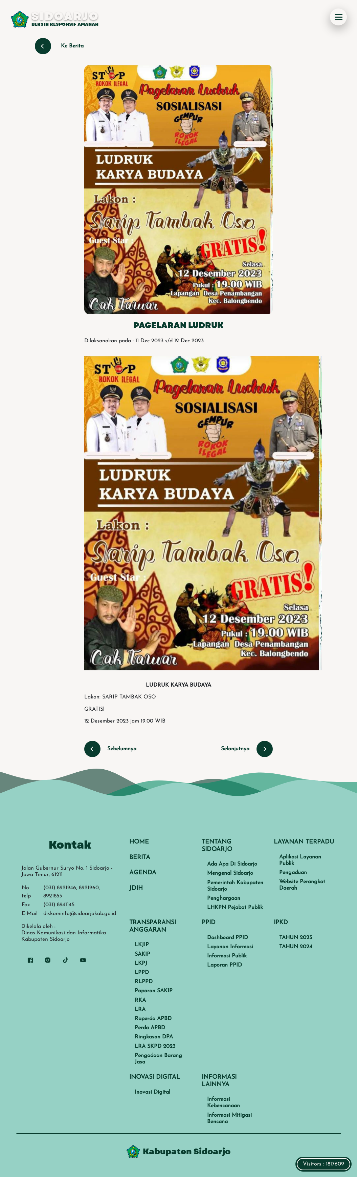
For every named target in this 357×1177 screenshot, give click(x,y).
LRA (140, 1009)
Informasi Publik (227, 956)
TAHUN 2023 (295, 937)
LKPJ (141, 963)
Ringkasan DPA (154, 1037)
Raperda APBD (153, 1018)
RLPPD (144, 982)
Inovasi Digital (152, 1092)
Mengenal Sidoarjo (230, 873)
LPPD (142, 972)
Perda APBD (150, 1028)
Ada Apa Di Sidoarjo (232, 864)
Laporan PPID (224, 965)
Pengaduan (293, 872)
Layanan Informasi (230, 947)
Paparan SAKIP (154, 991)
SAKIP (142, 954)
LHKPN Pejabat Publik (235, 907)
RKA (140, 1000)
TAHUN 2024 (295, 947)
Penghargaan (223, 898)
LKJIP (142, 945)
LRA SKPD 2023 (155, 1046)
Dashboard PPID (227, 937)
